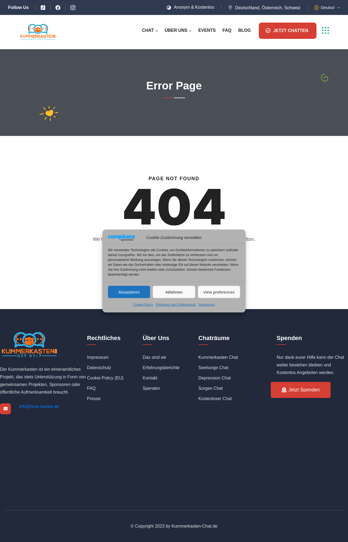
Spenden (151, 388)
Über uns (176, 30)
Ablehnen (173, 291)
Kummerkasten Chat (218, 357)
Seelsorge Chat (213, 367)
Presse (94, 398)
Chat (148, 30)
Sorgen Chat (210, 388)
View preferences (219, 291)
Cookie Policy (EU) (105, 378)
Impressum (206, 305)
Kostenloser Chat (215, 398)
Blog (244, 30)
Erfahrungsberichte (161, 367)
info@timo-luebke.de (39, 406)
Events (207, 30)
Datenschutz (99, 367)
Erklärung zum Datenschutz (176, 305)
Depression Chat (214, 378)
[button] (330, 8)
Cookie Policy (143, 305)
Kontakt (150, 378)
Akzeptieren (129, 291)
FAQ (226, 30)
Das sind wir (154, 357)
